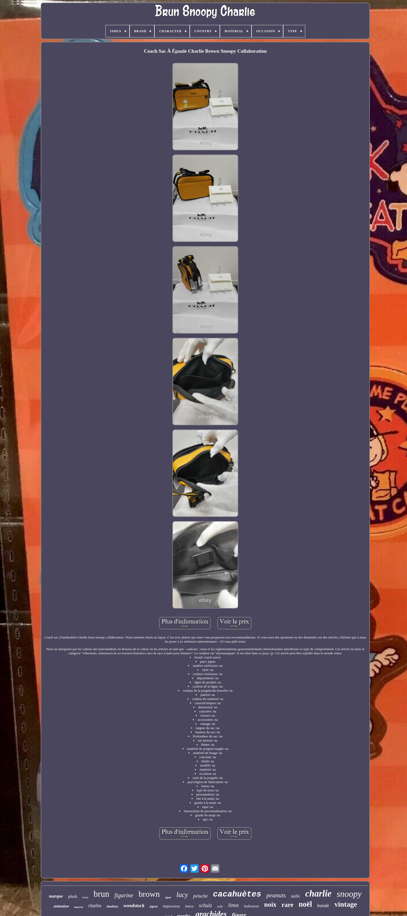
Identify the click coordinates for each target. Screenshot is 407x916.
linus (233, 905)
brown (149, 894)
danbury (112, 906)
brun (101, 894)
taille (295, 896)
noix (270, 904)
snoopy (349, 894)
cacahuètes (237, 894)
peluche (200, 896)
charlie (318, 893)
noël (305, 904)
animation (61, 906)
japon (154, 906)
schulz (205, 905)
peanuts (276, 895)
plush (72, 896)
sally (220, 906)
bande (323, 905)
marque (56, 896)
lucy (182, 895)
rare (287, 904)
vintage (345, 904)
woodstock (134, 905)
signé (168, 897)
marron (78, 906)
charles (94, 905)
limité (85, 897)
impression (171, 906)
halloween (251, 906)
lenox (189, 906)
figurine (123, 895)
